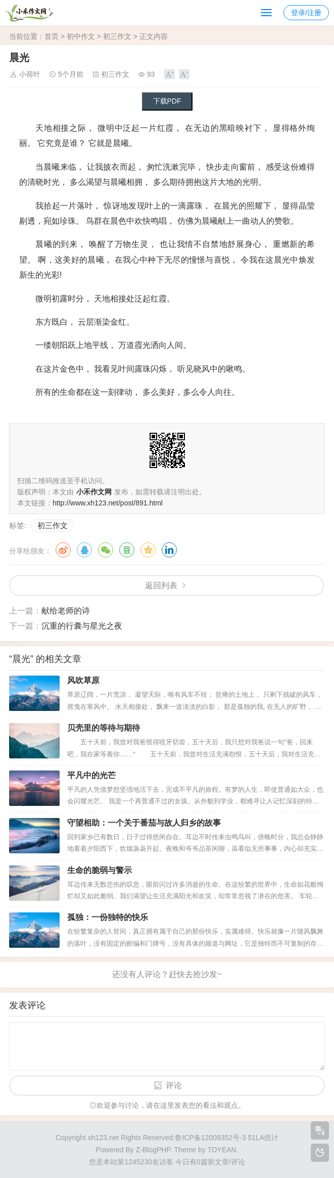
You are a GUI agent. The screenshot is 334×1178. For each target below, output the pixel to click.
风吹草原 (83, 680)
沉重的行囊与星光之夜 (81, 626)
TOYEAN (221, 1150)
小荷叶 (29, 74)
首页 (51, 36)
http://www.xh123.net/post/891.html (108, 503)
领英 (169, 549)
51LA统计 (263, 1138)
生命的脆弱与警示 (99, 870)
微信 (105, 549)
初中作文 (81, 36)
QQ (84, 549)
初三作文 (117, 36)
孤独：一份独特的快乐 (107, 917)
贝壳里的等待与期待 (103, 728)
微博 (63, 549)
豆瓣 (126, 549)
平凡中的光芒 (91, 775)
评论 (174, 1085)
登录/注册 (306, 13)
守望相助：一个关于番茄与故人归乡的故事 (144, 822)
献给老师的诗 (65, 610)
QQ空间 (148, 549)
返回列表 (161, 585)
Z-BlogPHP (153, 1150)
